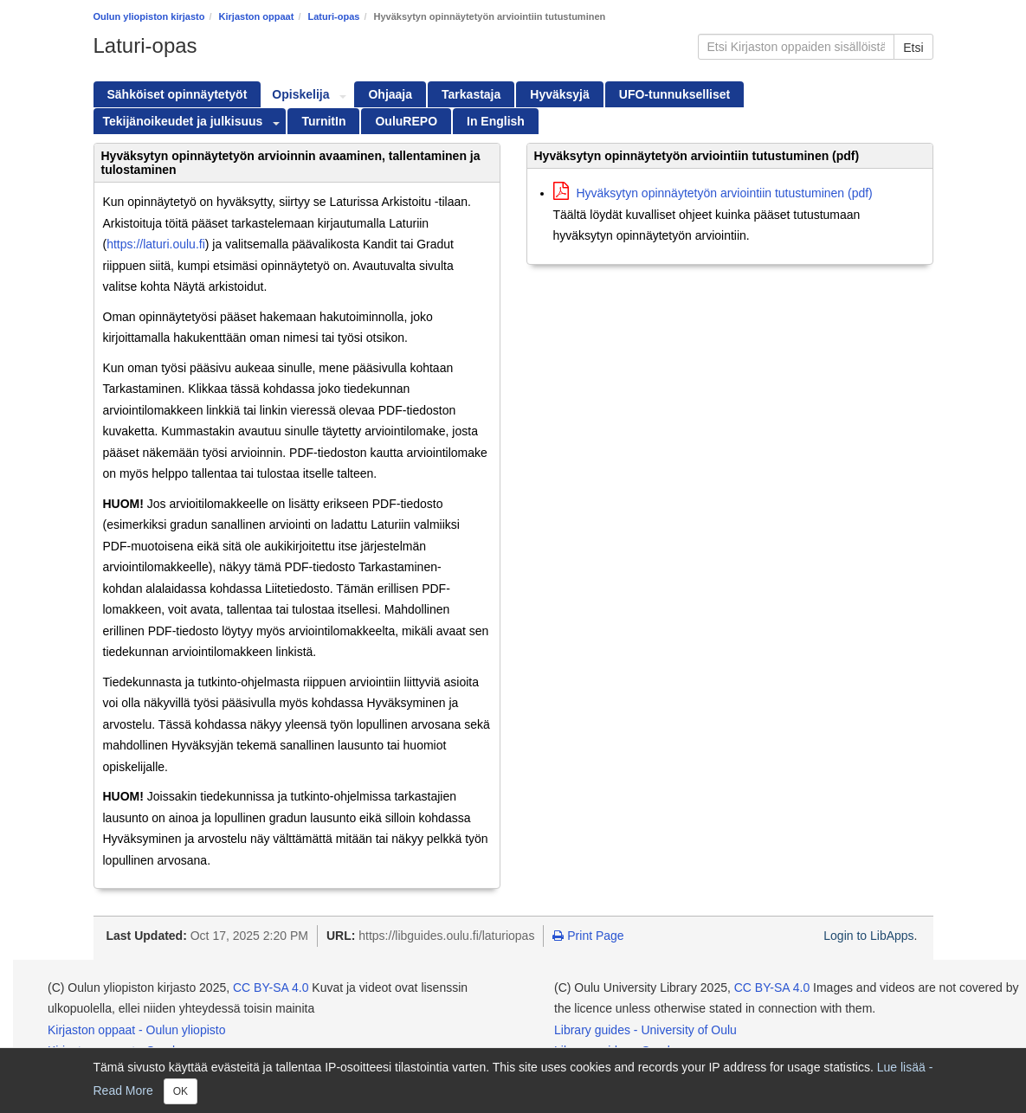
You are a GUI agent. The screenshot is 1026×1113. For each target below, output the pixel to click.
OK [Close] (180, 1091)
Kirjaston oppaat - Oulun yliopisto (136, 1030)
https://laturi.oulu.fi (155, 244)
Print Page (587, 936)
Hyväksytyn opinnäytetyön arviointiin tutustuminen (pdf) (713, 193)
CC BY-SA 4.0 (270, 987)
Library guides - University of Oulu (645, 1030)
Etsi (913, 48)
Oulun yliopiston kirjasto (149, 16)
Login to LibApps (868, 936)
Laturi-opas (334, 16)
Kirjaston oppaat (256, 16)
